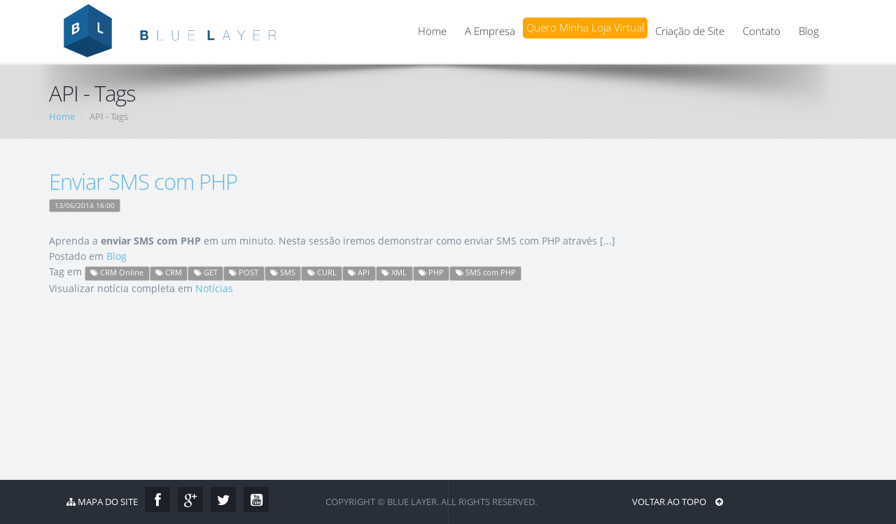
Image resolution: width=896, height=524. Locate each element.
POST (243, 272)
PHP (431, 272)
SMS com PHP (486, 272)
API (359, 272)
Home (432, 31)
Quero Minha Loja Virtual (585, 27)
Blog (809, 31)
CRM (168, 272)
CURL (322, 272)
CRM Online (117, 272)
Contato (761, 31)
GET (206, 272)
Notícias (214, 288)
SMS (282, 272)
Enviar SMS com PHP (143, 181)
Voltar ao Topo (677, 501)
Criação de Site (689, 31)
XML (394, 272)
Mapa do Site (102, 501)
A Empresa (490, 31)
